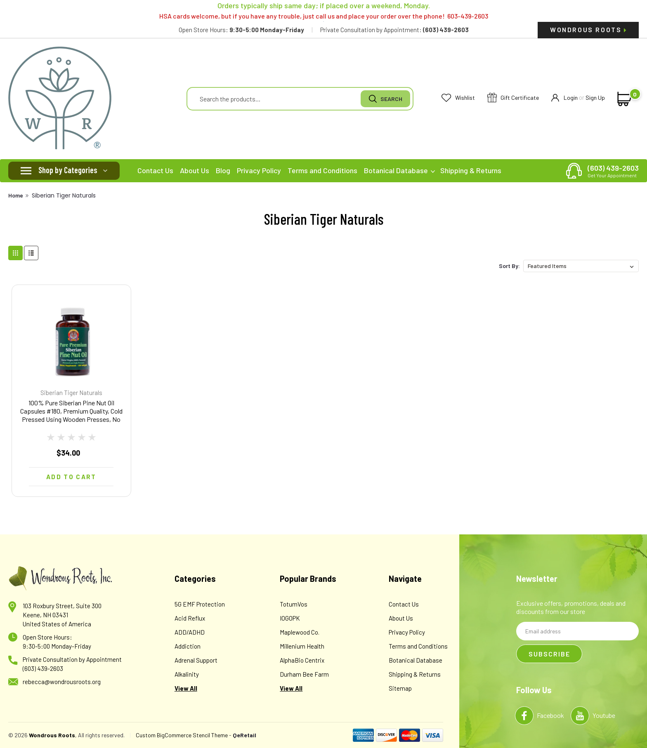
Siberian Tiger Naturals (64, 195)
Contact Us (155, 170)
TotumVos (293, 604)
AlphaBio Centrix (302, 660)
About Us (194, 170)
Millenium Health (302, 646)
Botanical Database (399, 170)
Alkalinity (187, 674)
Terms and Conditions (322, 170)
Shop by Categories (67, 170)
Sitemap (400, 688)
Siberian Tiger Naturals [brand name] (71, 392)
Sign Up (595, 97)
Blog (223, 170)
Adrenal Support (196, 660)
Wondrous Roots (588, 29)
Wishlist (458, 98)
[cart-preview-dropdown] (623, 99)
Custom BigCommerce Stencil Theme (182, 735)
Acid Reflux (190, 618)
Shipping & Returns (470, 170)
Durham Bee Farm (304, 674)
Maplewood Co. (299, 632)
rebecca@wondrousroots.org (62, 681)
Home (15, 195)
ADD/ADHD (190, 632)
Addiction (188, 646)
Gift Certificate (513, 98)
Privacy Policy (259, 170)
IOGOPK (290, 618)
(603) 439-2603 (613, 170)
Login (564, 98)
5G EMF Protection (200, 604)
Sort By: (509, 265)
